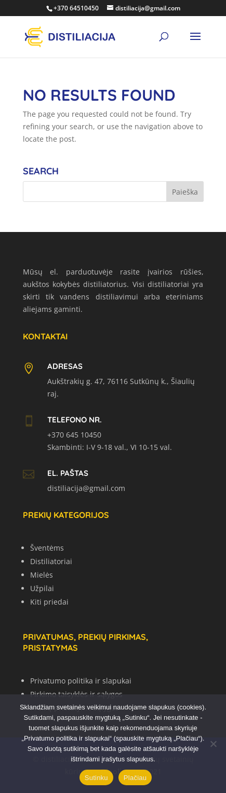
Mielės (41, 575)
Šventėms (47, 548)
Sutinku (96, 778)
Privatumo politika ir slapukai (80, 681)
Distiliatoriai (51, 561)
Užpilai (42, 588)
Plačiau (135, 778)
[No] (213, 744)
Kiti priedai (49, 602)
